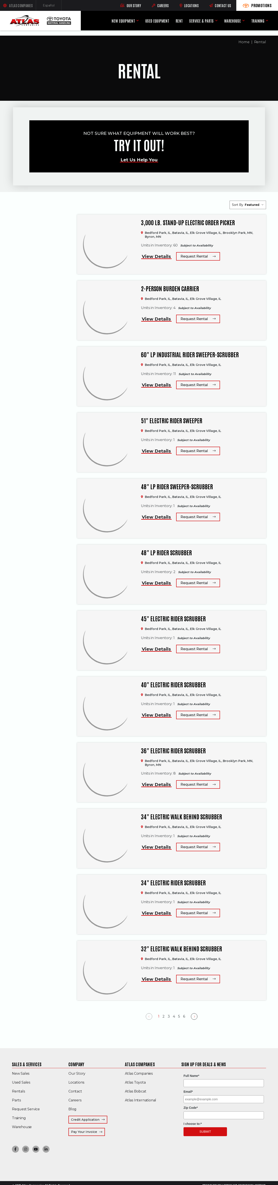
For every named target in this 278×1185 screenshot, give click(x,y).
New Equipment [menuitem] (123, 20)
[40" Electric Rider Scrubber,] (107, 706)
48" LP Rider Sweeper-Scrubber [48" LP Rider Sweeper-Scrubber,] (177, 486)
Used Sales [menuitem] (21, 1082)
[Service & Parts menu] (216, 20)
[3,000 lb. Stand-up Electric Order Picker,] (107, 244)
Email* (188, 1091)
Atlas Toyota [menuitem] (135, 1082)
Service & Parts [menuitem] (201, 20)
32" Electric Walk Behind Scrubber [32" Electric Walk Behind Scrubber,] (181, 948)
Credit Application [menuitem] (85, 1120)
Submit (205, 1131)
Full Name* (191, 1076)
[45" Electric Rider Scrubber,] (107, 640)
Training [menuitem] (257, 20)
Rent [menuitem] (179, 20)
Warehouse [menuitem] (232, 20)
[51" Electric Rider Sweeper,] (107, 442)
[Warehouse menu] (243, 20)
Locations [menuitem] (76, 1082)
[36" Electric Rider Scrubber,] (107, 772)
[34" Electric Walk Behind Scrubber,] (107, 838)
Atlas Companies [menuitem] (140, 1064)
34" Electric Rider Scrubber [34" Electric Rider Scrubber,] (173, 882)
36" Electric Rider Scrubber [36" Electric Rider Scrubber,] (173, 750)
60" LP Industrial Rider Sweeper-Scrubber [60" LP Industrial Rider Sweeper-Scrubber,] (190, 354)
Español (52, 6)
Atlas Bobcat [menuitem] (135, 1091)
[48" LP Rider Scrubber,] (107, 574)
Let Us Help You (139, 159)
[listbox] (254, 205)
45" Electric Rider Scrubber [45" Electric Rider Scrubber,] (173, 618)
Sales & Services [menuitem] (26, 1064)
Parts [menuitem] (16, 1100)
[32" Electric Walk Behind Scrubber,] (107, 970)
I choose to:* (193, 1124)
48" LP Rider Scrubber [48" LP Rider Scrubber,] (166, 552)
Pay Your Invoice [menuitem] (88, 1132)
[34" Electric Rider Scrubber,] (107, 904)
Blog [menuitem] (72, 1109)
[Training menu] (267, 20)
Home (244, 42)
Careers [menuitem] (74, 1100)
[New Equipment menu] (137, 20)
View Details (156, 256)
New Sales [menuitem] (20, 1073)
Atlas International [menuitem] (140, 1100)
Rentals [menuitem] (18, 1091)
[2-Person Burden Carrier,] (107, 310)
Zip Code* (191, 1107)
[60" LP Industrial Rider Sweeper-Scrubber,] (107, 376)
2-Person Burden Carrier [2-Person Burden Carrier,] (170, 288)
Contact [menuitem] (75, 1091)
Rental (260, 42)
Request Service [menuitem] (26, 1109)
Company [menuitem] (76, 1064)
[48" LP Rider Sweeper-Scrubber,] (107, 508)
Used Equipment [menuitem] (157, 20)
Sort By (237, 204)
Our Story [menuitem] (76, 1073)
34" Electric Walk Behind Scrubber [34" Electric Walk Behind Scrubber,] (181, 816)
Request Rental (194, 256)
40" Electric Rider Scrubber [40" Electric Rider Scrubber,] (173, 684)
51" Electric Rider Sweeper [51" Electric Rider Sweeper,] (171, 420)
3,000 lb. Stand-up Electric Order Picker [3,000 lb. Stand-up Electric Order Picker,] (188, 222)
